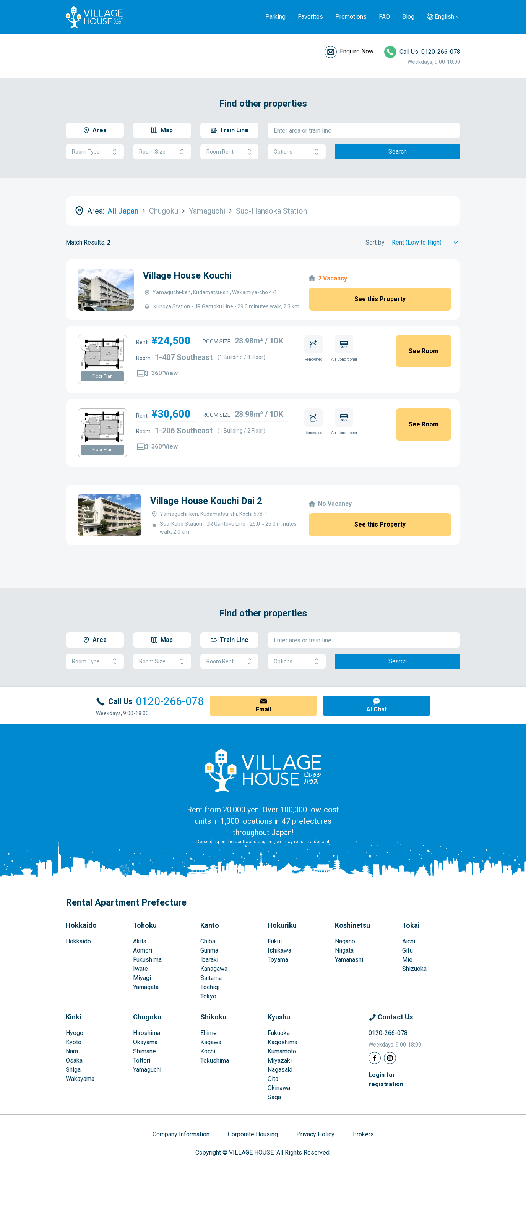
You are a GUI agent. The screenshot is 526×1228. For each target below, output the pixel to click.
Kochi (207, 1051)
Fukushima (147, 959)
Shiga (73, 1069)
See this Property (380, 299)
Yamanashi (349, 959)
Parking (275, 16)
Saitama (211, 978)
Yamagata (146, 987)
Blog (408, 16)
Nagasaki (280, 1069)
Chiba (207, 941)
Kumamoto (282, 1051)
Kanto (209, 925)
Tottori (141, 1060)
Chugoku (147, 1017)
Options (297, 152)
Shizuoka (414, 968)
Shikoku (213, 1017)
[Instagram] (390, 1058)
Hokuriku (282, 925)
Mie (407, 959)
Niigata (344, 950)
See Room (423, 351)
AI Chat (376, 709)
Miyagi (142, 978)
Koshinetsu (352, 925)
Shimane (144, 1051)
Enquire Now (356, 51)
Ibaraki (209, 959)
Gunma (209, 950)
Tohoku (145, 925)
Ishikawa (279, 950)
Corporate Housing (253, 1134)
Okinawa (279, 1088)
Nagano (345, 941)
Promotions (351, 16)
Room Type (95, 152)
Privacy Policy (315, 1134)
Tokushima (214, 1060)
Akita (139, 941)
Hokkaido (81, 925)
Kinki (73, 1017)
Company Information (181, 1134)
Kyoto (73, 1042)
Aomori (142, 950)
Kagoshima (282, 1042)
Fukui (275, 941)
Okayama (145, 1042)
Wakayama (80, 1078)
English (444, 16)
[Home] (263, 770)
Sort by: (375, 242)
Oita (273, 1078)
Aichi (408, 941)
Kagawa (210, 1042)
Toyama (278, 959)
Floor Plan (102, 376)
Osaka (74, 1060)
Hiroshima (146, 1033)
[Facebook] (375, 1058)
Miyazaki (280, 1060)
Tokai (411, 925)
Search (397, 151)
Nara (72, 1051)
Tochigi (209, 987)
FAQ (384, 16)
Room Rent (229, 152)
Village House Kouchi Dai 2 (206, 501)
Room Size (162, 152)
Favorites (310, 16)
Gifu (407, 950)
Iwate (140, 968)
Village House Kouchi (187, 275)
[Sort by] (426, 242)
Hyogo (74, 1033)
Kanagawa (213, 968)
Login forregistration (386, 1079)
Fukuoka (279, 1033)
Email (263, 709)
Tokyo (208, 996)
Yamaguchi (147, 1069)
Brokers (363, 1134)
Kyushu (279, 1017)
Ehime (208, 1033)
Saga (274, 1097)
